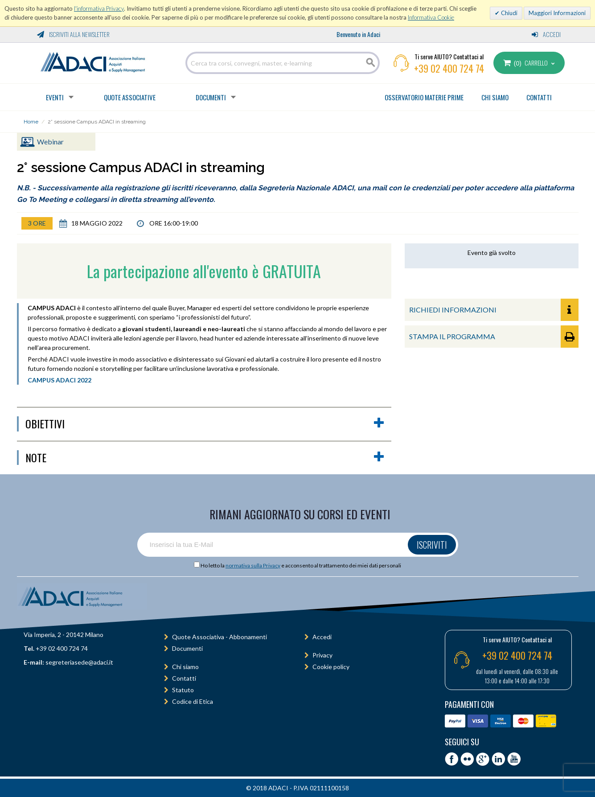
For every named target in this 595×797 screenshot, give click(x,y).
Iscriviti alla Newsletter (73, 34)
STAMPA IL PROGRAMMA (494, 336)
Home (31, 122)
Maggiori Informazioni (557, 12)
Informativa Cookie (431, 17)
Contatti (184, 678)
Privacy (322, 655)
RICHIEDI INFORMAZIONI (494, 310)
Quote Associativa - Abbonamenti (219, 637)
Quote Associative (130, 97)
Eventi (55, 97)
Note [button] (205, 457)
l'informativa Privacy (99, 8)
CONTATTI (539, 97)
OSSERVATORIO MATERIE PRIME (424, 97)
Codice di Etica (192, 701)
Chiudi (508, 12)
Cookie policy (330, 666)
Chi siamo (185, 666)
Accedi (546, 34)
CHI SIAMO (495, 97)
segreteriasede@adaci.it (79, 662)
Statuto (183, 690)
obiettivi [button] (205, 423)
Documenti (211, 97)
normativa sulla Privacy (253, 565)
